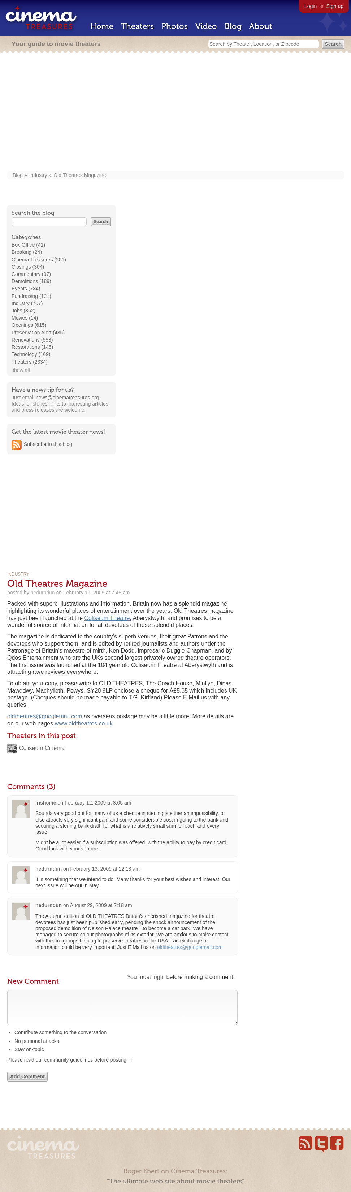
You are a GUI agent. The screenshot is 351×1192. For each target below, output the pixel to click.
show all (21, 370)
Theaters (137, 26)
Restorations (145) (32, 347)
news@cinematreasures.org (67, 397)
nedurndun (43, 592)
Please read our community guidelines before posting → (70, 1067)
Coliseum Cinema (42, 748)
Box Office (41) (28, 245)
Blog (233, 26)
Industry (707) (27, 303)
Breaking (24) (27, 252)
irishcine (45, 803)
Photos (174, 26)
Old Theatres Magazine (79, 175)
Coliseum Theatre (107, 618)
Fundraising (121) (31, 296)
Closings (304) (28, 267)
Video (206, 26)
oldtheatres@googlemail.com (44, 716)
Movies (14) (25, 318)
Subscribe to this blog (48, 444)
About (260, 26)
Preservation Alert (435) (38, 332)
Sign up (334, 6)
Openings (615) (29, 325)
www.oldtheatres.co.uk (84, 723)
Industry (38, 175)
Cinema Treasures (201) (39, 260)
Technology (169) (31, 354)
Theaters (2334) (30, 362)
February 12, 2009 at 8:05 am (98, 803)
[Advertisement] (176, 112)
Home (101, 26)
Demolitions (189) (31, 281)
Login (310, 6)
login (158, 977)
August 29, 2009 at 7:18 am (101, 905)
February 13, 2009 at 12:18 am (104, 869)
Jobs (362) (23, 310)
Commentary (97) (31, 274)
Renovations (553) (32, 340)
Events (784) (26, 288)
